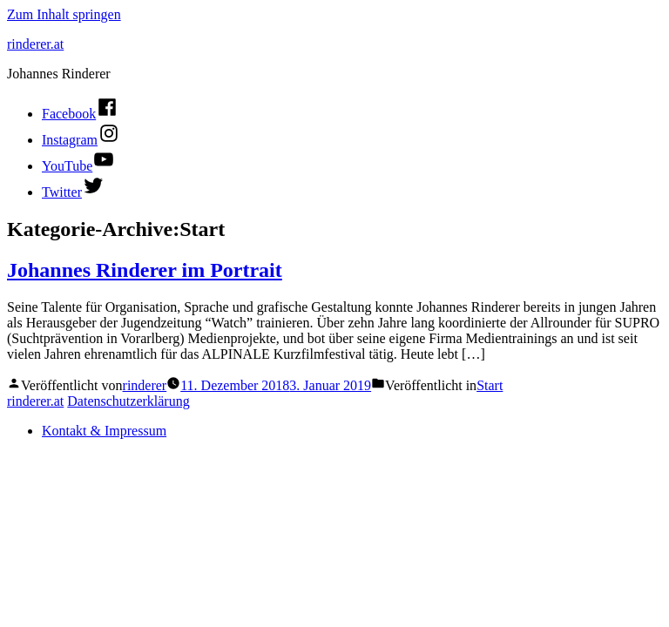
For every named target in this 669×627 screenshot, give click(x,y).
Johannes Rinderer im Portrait (144, 270)
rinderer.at (35, 44)
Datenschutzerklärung (128, 401)
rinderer (145, 385)
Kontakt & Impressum (104, 430)
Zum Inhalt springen (64, 14)
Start (489, 385)
